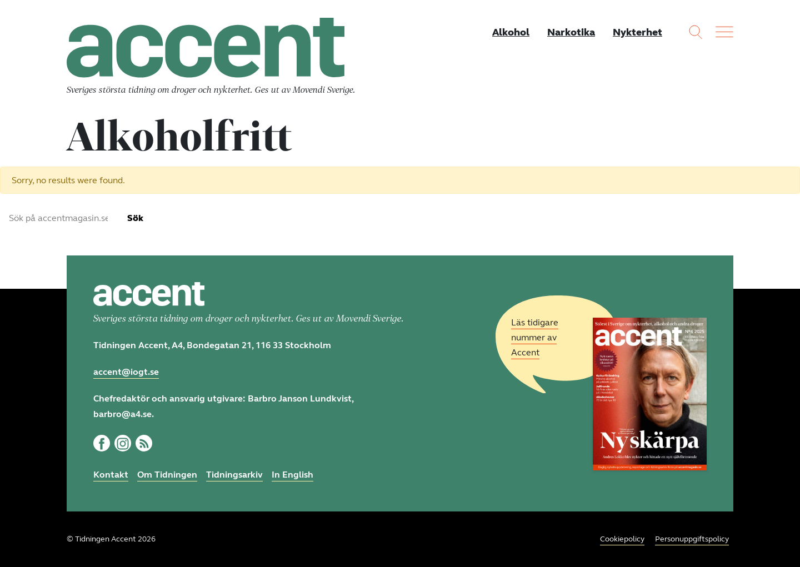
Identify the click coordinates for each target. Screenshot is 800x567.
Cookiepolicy (622, 539)
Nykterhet (637, 32)
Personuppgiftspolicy (692, 539)
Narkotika (571, 32)
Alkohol (510, 32)
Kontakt (110, 474)
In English (292, 474)
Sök (135, 218)
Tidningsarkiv (234, 474)
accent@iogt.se (126, 372)
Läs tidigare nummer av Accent (534, 337)
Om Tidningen (167, 474)
